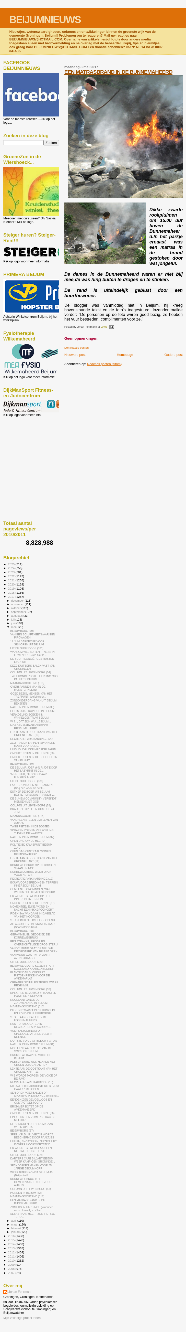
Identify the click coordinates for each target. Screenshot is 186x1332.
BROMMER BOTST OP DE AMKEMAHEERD (26, 1108)
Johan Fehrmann (20, 1292)
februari (16, 1228)
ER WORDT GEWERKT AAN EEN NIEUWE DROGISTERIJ (31, 1149)
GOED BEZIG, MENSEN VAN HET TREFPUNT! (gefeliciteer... (31, 695)
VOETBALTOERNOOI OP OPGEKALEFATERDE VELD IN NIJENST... (31, 1033)
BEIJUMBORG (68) (22, 930)
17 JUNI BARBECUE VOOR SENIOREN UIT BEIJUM (27, 643)
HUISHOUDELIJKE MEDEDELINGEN (33, 749)
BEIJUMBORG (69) (22, 763)
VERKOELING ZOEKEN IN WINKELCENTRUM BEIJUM (29, 716)
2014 (11, 1244)
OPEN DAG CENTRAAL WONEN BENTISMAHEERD (30, 853)
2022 (11, 576)
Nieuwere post (75, 355)
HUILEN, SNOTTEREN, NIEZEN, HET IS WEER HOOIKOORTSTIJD (33, 1143)
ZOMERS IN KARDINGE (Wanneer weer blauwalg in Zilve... (31, 1209)
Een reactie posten (76, 347)
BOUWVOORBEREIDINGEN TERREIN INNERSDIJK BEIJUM (34, 884)
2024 (11, 568)
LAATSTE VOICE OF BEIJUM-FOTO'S (33, 1040)
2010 (11, 1260)
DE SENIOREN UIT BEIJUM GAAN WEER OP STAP (31, 1125)
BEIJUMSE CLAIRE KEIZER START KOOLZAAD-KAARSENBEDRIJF (32, 967)
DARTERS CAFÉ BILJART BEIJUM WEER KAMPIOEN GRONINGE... (32, 1160)
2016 (11, 1236)
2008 (11, 1268)
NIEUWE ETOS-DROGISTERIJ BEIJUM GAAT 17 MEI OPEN (34, 1087)
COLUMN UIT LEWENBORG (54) (30, 672)
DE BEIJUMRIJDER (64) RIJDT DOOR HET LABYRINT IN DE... (33, 769)
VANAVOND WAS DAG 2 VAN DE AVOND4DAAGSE (30, 956)
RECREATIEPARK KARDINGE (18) (31, 1082)
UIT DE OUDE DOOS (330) (26, 781)
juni (13, 623)
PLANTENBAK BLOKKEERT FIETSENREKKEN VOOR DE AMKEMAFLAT (30, 975)
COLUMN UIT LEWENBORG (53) (30, 805)
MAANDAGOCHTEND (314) (27, 815)
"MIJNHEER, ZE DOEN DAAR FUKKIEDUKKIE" (28, 776)
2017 (11, 596)
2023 (11, 572)
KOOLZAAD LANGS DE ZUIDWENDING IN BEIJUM (29, 1001)
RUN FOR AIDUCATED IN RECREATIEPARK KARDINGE (30, 1025)
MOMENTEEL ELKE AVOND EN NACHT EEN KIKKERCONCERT (32, 908)
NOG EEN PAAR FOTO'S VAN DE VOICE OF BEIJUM (31, 1050)
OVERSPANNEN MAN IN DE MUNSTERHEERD (27, 688)
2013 (11, 1248)
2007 (11, 1272)
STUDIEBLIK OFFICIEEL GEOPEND (32, 920)
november (18, 604)
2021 (11, 580)
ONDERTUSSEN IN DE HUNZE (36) (32, 1113)
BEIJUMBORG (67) (22, 1130)
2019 (11, 588)
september (18, 611)
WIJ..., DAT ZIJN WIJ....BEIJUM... (30, 721)
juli (13, 619)
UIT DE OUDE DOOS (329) (26, 961)
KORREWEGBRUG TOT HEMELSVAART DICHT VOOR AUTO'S (31, 1182)
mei (14, 626)
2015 (11, 1240)
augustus (17, 615)
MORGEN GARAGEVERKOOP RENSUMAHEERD (29, 727)
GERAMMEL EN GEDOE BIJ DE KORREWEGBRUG (30, 936)
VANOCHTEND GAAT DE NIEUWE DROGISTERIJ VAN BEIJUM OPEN (33, 950)
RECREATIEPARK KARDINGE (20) (31, 738)
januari (16, 1231)
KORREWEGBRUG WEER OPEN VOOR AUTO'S (30, 873)
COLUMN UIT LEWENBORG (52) (30, 989)
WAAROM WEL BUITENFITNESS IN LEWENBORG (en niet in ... (32, 653)
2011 (11, 1256)
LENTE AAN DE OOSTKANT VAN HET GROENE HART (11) (33, 1070)
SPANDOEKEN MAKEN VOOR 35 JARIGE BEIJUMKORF (31, 1167)
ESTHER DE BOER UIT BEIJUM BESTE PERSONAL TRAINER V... (32, 793)
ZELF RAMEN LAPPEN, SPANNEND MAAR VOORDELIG (32, 744)
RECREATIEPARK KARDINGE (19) (31, 878)
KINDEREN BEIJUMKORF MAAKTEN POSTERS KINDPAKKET (33, 994)
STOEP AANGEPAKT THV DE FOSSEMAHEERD (28, 1019)
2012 (11, 1252)
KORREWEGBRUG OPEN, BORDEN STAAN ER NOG (33, 867)
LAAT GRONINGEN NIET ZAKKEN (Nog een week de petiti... (31, 786)
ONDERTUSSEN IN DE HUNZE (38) (32, 753)
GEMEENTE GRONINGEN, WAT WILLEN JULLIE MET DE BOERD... (33, 891)
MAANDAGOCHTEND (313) (27, 1006)
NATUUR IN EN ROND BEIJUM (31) (32, 1044)
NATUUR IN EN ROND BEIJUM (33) (32, 707)
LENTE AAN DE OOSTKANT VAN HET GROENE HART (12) (33, 860)
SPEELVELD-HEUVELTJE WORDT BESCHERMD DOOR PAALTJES (32, 1136)
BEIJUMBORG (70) (22, 630)
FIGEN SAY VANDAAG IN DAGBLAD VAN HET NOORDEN (32, 915)
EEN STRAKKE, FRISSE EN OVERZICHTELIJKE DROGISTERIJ (33, 943)
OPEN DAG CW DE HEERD (27, 840)
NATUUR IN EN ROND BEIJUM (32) (32, 837)
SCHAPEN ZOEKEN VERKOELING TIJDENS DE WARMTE (31, 832)
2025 (11, 564)
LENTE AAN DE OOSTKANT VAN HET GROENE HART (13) (33, 733)
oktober (16, 608)
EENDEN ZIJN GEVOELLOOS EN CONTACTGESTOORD (31, 1101)
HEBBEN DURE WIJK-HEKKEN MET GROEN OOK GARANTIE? (32, 1063)
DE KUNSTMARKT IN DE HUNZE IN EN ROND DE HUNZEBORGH (32, 1012)
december (18, 600)
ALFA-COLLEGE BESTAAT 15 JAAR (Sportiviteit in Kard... (32, 925)
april (14, 1220)
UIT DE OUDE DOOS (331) (26, 648)
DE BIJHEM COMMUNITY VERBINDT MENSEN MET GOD (33, 800)
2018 (11, 592)
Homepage (125, 355)
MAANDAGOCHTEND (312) (27, 1196)
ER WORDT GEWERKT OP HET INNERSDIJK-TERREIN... (30, 897)
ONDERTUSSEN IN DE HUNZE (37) (32, 902)
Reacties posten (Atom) (104, 364)
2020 (11, 584)
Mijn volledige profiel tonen (22, 1318)
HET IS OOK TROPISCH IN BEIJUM (32, 710)
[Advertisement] (26, 444)
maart (15, 1224)
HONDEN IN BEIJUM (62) (26, 1192)
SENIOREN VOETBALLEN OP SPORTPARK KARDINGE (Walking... (34, 1094)
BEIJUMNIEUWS (44, 19)
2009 (11, 1264)
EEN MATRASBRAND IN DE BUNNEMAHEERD (118, 72)
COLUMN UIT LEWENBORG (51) (30, 1188)
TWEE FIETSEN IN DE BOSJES (30, 826)
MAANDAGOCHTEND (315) (27, 683)
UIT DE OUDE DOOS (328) (26, 1154)
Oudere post (173, 355)
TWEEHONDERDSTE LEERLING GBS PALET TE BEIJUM (33, 678)
